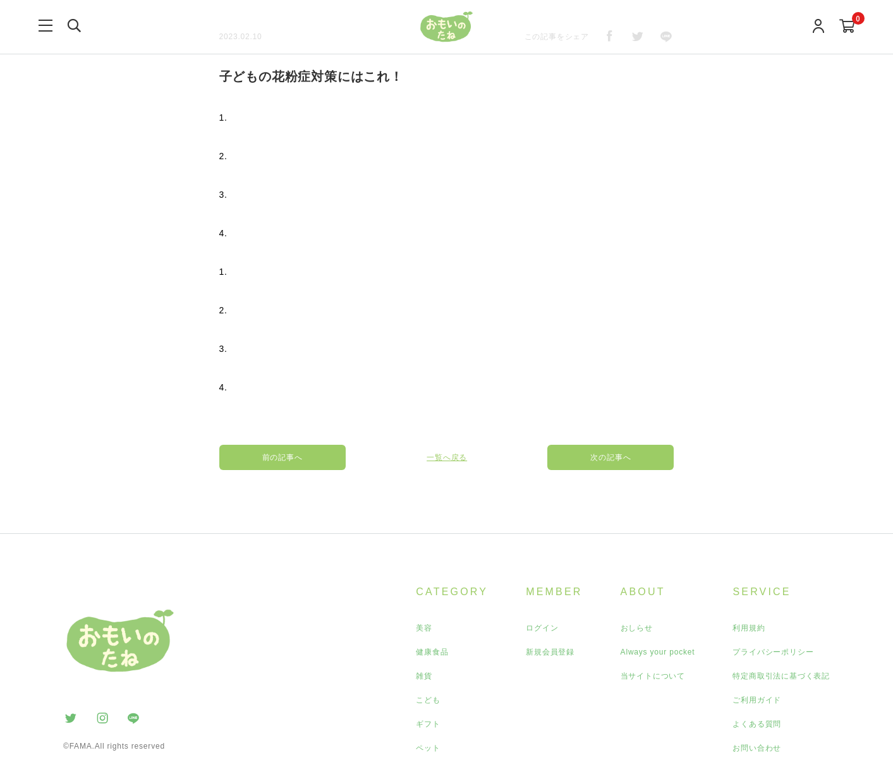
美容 (424, 628)
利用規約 (748, 628)
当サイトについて (653, 676)
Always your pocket (658, 652)
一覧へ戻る (447, 457)
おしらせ (637, 628)
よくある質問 (756, 724)
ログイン (542, 628)
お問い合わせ (756, 748)
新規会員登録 (550, 652)
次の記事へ (611, 457)
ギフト (428, 724)
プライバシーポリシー (772, 652)
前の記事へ (282, 457)
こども (428, 700)
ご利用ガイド (756, 700)
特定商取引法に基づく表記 (781, 676)
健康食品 (432, 652)
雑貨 (424, 676)
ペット (428, 748)
